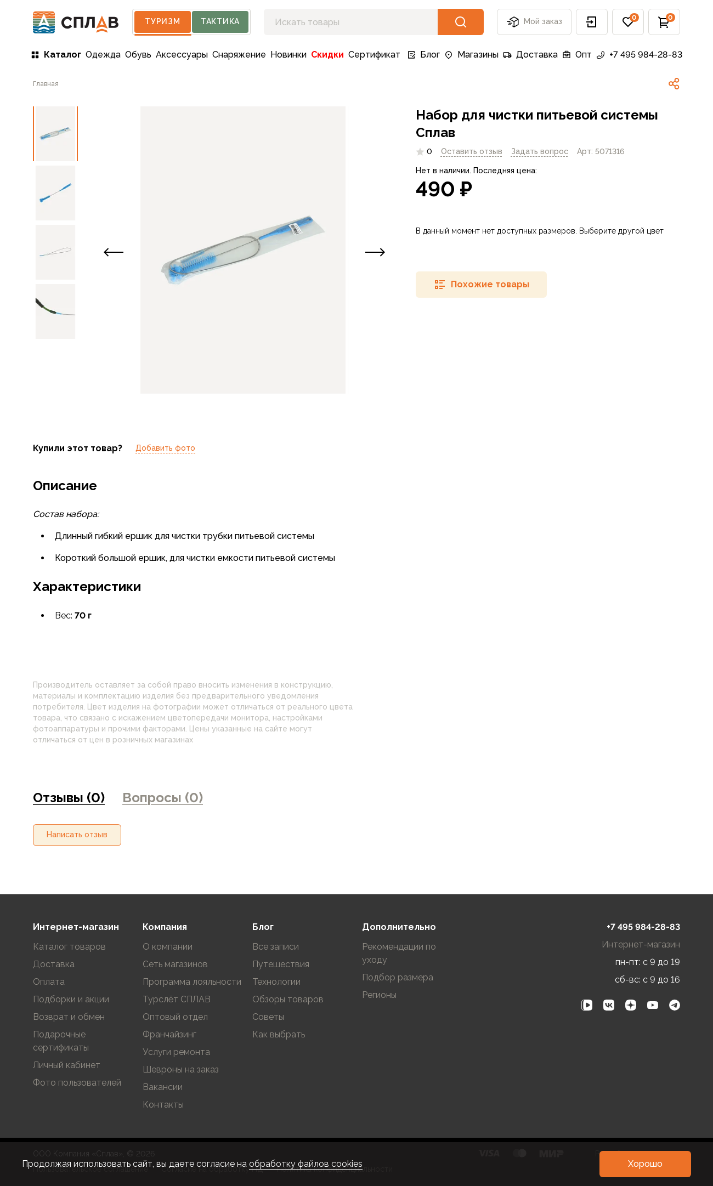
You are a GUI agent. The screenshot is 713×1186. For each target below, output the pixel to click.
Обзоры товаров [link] (288, 999)
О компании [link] (168, 946)
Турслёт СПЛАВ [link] (177, 999)
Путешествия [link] (280, 964)
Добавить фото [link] (165, 448)
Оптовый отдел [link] (175, 1017)
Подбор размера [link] (397, 977)
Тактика (220, 21)
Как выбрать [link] (278, 1034)
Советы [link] (268, 1017)
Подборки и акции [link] (71, 999)
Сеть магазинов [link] (175, 964)
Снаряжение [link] (239, 54)
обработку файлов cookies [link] (306, 1164)
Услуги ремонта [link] (176, 1052)
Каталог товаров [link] (69, 946)
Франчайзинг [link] (169, 1034)
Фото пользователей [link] (77, 1082)
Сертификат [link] (374, 54)
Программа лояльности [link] (192, 982)
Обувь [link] (138, 54)
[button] (592, 22)
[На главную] (76, 22)
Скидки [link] (327, 54)
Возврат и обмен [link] (69, 1017)
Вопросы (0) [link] (162, 797)
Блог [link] (423, 54)
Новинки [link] (288, 54)
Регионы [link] (379, 995)
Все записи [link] (275, 946)
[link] (46, 84)
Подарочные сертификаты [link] (61, 1041)
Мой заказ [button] (534, 22)
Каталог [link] (56, 54)
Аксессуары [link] (182, 54)
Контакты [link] (163, 1104)
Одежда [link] (103, 54)
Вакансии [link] (163, 1087)
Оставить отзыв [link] (471, 151)
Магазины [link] (471, 54)
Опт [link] (577, 54)
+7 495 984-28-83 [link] (639, 54)
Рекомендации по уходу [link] (399, 953)
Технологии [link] (276, 982)
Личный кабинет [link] (66, 1065)
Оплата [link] (49, 982)
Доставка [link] (530, 54)
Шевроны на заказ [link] (181, 1069)
